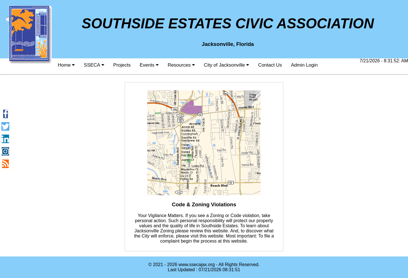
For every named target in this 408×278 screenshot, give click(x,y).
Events (149, 65)
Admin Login (304, 65)
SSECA (94, 65)
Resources (181, 65)
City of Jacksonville (226, 65)
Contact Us (270, 65)
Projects (122, 65)
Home (66, 65)
